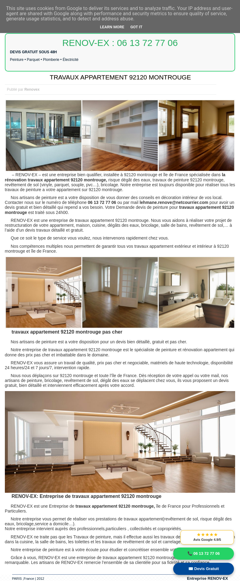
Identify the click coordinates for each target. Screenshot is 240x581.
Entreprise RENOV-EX (207, 578)
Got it (136, 27)
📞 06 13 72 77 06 (203, 553)
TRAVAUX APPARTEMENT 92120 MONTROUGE (120, 77)
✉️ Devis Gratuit (203, 568)
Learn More (112, 27)
